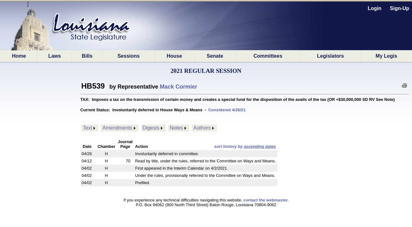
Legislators (330, 56)
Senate (215, 56)
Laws (54, 56)
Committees (268, 56)
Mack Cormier (178, 87)
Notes (176, 128)
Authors (202, 128)
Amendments (117, 128)
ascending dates (260, 146)
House (174, 56)
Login (375, 8)
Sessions (128, 56)
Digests (151, 128)
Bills (87, 56)
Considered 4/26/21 (227, 110)
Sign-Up (399, 8)
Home (19, 56)
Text (87, 128)
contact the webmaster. (266, 200)
